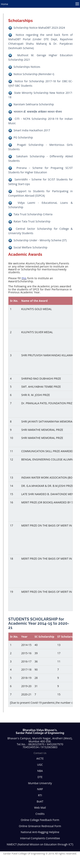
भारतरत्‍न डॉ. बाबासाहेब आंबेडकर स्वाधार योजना (38, 111)
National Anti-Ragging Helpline (40, 832)
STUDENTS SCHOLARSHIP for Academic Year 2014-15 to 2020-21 (38, 623)
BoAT (40, 801)
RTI (40, 795)
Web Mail (40, 807)
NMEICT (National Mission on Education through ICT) (40, 844)
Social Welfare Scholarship (30, 247)
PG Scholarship (23, 137)
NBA (40, 771)
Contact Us (40, 753)
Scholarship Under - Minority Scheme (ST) (40, 240)
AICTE (40, 758)
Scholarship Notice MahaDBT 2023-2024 (39, 27)
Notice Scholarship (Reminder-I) (34, 74)
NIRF (40, 789)
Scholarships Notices (27, 67)
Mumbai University (40, 783)
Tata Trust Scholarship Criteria (33, 214)
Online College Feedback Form (40, 820)
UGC (40, 764)
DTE (40, 777)
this (24, 278)
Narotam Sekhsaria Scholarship (34, 104)
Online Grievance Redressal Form (40, 826)
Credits (40, 814)
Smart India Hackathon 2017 (32, 130)
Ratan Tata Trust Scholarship (32, 221)
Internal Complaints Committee (40, 838)
